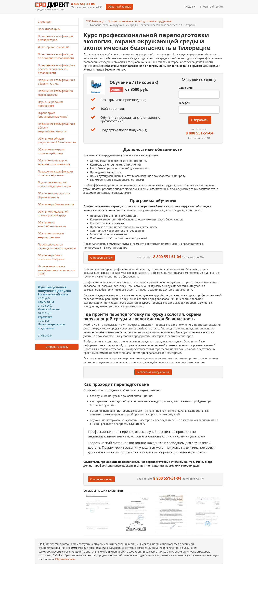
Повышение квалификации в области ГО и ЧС (56, 81)
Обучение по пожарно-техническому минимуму (54, 162)
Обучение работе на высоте (56, 204)
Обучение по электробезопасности (52, 224)
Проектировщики (49, 29)
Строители (44, 22)
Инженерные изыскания (53, 47)
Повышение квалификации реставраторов (55, 38)
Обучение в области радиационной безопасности (57, 140)
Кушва (190, 6)
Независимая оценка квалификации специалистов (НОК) (56, 270)
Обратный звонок (119, 6)
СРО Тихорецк (95, 21)
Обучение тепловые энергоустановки (51, 235)
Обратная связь (65, 559)
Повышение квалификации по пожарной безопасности (56, 56)
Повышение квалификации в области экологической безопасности (56, 69)
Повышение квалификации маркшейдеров (55, 92)
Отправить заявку (56, 347)
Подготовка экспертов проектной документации (54, 184)
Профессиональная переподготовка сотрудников (139, 21)
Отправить (199, 120)
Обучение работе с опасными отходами (51, 257)
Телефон (184, 103)
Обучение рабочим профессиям (50, 104)
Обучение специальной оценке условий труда (53, 213)
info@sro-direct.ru (211, 6)
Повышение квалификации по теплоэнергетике (55, 173)
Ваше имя (186, 88)
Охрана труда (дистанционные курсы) (53, 115)
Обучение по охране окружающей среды (51, 151)
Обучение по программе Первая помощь (54, 195)
